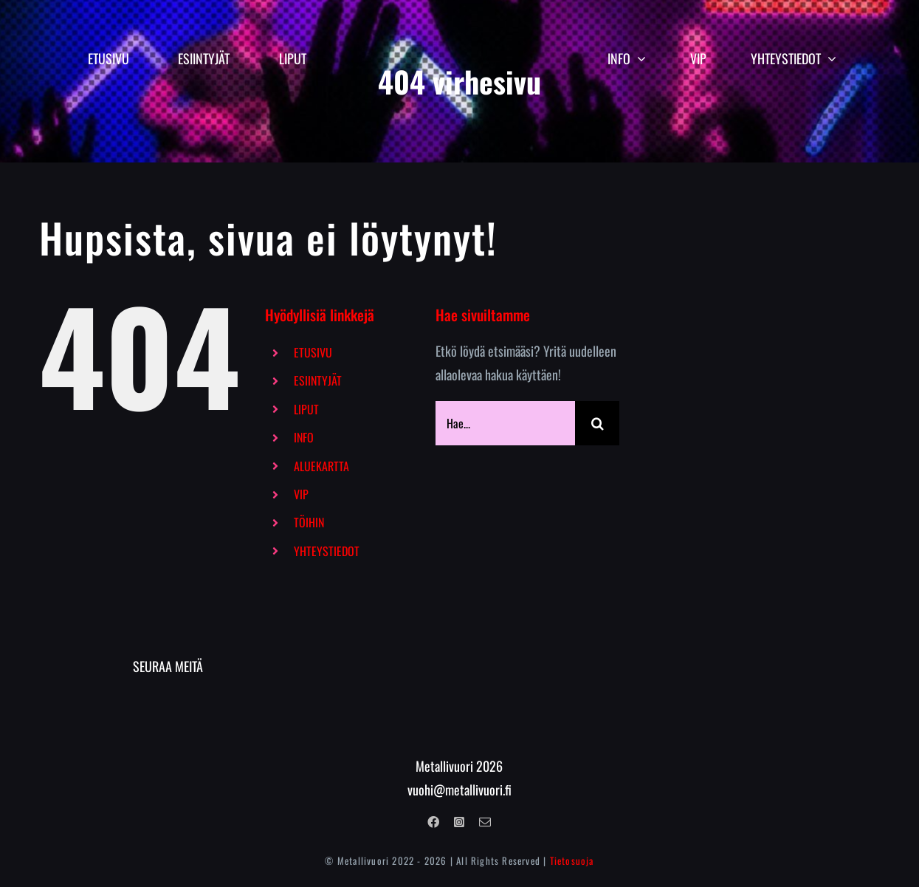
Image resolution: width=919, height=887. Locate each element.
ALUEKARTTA (321, 466)
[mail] (485, 822)
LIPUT (306, 409)
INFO (304, 437)
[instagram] (459, 822)
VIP (301, 494)
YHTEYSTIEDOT (326, 551)
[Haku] (597, 423)
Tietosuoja (572, 860)
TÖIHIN (309, 522)
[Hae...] (506, 423)
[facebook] (433, 822)
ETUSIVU (313, 352)
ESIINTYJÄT (318, 380)
